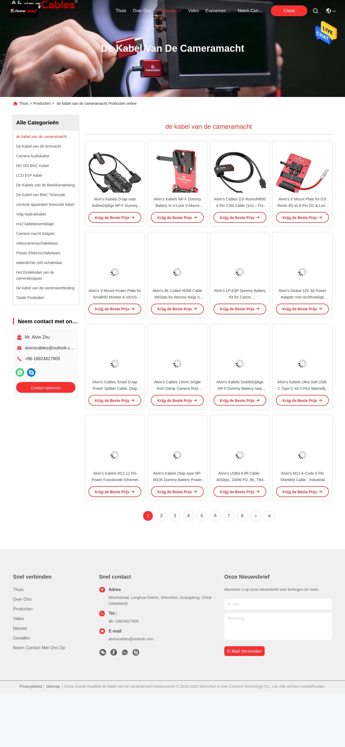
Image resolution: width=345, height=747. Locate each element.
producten (170, 11)
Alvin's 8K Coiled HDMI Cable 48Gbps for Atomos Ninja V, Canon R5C (177, 324)
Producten (41, 103)
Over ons (22, 654)
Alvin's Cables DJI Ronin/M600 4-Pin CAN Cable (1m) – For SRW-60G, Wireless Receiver (240, 219)
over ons (142, 10)
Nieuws (20, 683)
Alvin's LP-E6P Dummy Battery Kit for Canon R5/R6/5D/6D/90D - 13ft (240, 324)
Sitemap (53, 741)
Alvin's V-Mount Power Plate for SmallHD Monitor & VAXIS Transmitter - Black (114, 324)
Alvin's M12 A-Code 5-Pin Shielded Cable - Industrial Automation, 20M (302, 534)
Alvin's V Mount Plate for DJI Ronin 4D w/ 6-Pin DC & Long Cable (302, 219)
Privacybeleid (30, 741)
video (193, 10)
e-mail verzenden (244, 706)
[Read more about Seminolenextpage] (256, 570)
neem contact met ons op (251, 10)
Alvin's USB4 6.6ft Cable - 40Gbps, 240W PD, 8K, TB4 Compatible (240, 534)
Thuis (121, 10)
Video (18, 673)
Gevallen (21, 692)
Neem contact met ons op (39, 702)
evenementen (218, 11)
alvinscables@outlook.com (50, 348)
